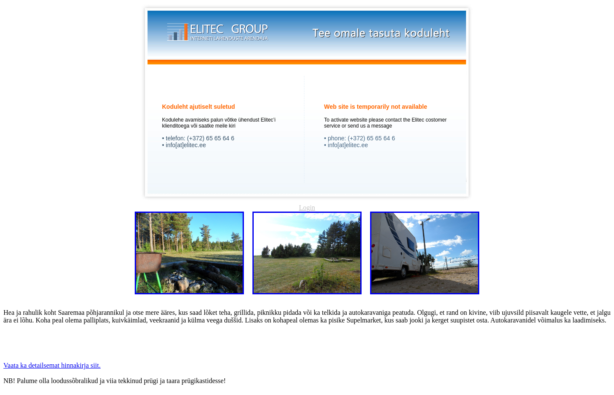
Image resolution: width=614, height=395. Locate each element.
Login (307, 207)
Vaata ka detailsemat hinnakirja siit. (52, 365)
